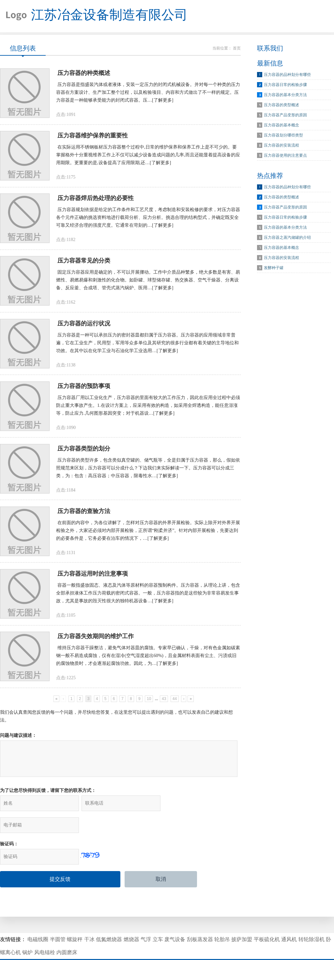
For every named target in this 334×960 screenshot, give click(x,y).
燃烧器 (131, 921)
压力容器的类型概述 (281, 105)
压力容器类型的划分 (83, 451)
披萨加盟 (241, 921)
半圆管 (58, 921)
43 (164, 702)
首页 (237, 48)
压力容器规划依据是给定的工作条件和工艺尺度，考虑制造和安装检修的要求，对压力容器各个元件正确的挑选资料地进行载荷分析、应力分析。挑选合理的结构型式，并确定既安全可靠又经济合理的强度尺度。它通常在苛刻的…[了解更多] (148, 218)
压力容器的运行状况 (83, 325)
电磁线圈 (37, 921)
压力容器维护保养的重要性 (92, 136)
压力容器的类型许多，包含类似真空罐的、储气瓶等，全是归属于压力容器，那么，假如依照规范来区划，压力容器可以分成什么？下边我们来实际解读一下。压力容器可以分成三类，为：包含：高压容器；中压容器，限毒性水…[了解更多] (148, 470)
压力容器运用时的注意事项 (92, 576)
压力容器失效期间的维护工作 (95, 639)
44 (175, 702)
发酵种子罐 (273, 268)
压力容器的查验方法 (83, 513)
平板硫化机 (267, 921)
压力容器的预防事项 (83, 388)
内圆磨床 (66, 934)
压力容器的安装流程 (281, 145)
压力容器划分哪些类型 (283, 135)
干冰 (89, 921)
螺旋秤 (75, 921)
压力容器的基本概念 (281, 125)
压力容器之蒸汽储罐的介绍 (287, 238)
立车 (158, 921)
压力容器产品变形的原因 (285, 115)
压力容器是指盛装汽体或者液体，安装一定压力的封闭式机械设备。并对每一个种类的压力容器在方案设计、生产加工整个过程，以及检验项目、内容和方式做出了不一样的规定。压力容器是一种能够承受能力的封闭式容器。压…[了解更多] (148, 93)
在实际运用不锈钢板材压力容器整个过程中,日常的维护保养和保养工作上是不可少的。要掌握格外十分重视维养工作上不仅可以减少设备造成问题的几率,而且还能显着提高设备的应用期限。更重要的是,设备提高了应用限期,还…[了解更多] (148, 156)
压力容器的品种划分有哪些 (287, 75)
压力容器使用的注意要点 (285, 155)
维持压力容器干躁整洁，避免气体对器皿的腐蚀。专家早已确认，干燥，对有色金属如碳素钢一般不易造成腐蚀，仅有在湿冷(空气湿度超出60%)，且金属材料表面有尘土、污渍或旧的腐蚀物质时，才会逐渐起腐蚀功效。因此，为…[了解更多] (148, 659)
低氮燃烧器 (109, 921)
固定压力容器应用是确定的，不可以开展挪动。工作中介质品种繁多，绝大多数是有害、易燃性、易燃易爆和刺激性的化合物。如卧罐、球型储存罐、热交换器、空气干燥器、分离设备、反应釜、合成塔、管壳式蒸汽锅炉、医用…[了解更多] (148, 281)
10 (149, 702)
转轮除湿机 (311, 921)
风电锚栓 (44, 934)
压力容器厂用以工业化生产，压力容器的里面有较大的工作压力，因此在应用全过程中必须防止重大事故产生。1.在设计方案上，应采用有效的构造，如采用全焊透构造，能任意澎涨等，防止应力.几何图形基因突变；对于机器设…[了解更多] (148, 407)
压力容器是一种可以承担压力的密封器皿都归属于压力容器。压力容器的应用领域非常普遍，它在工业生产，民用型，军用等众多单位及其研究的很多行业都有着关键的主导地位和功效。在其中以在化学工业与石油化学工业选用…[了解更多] (147, 344)
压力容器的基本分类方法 (285, 95)
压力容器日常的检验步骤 (285, 85)
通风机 (289, 921)
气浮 (146, 921)
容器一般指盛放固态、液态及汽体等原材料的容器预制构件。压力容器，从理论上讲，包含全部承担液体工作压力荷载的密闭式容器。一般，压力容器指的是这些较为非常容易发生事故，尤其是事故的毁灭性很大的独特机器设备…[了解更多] (148, 596)
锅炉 (27, 934)
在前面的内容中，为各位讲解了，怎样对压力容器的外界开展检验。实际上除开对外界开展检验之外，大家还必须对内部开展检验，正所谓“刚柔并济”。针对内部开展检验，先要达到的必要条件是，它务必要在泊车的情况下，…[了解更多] (148, 533)
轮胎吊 (222, 921)
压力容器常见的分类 (83, 262)
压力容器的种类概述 (83, 73)
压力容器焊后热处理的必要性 (95, 199)
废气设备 (174, 921)
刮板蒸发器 (200, 921)
